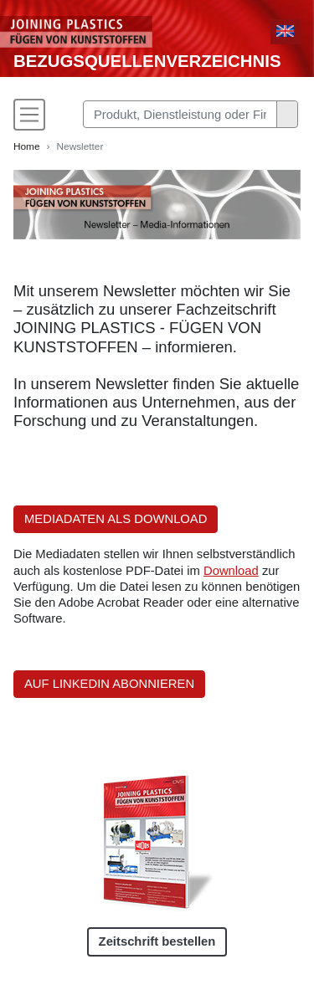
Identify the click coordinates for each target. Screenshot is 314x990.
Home (26, 146)
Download (231, 570)
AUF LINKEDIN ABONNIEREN (109, 683)
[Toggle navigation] (29, 115)
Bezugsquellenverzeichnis (147, 61)
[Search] (180, 114)
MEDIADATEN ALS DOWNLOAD (115, 519)
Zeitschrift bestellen (157, 941)
